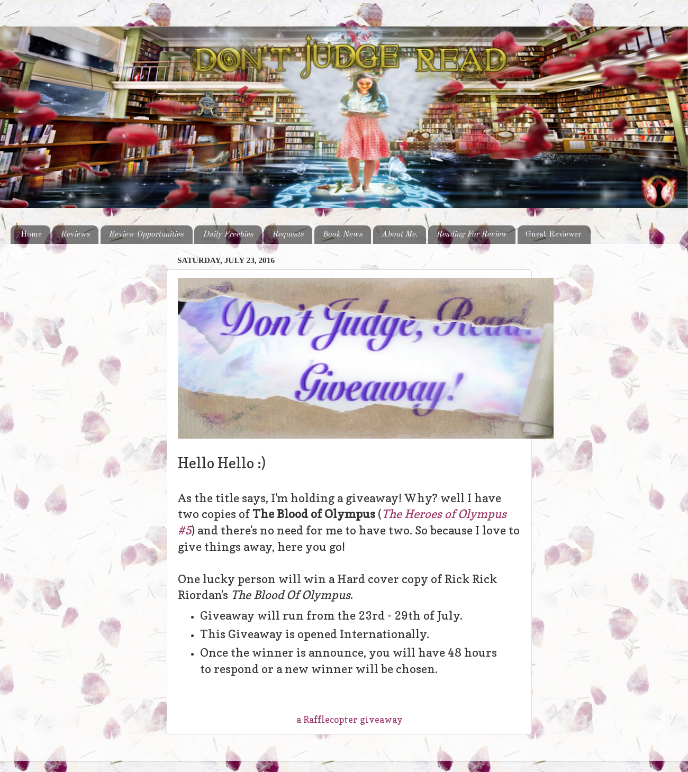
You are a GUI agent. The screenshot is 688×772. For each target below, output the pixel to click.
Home (31, 234)
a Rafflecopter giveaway (349, 719)
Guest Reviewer (554, 234)
